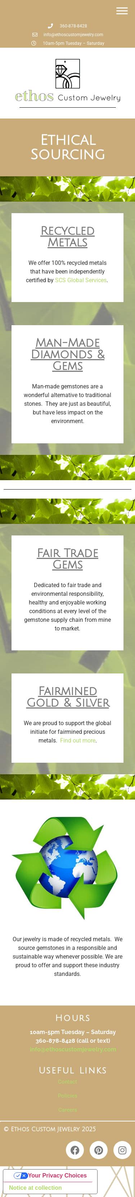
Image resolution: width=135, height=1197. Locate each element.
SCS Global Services (81, 280)
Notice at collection (35, 1188)
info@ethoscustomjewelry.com (73, 1049)
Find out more (77, 740)
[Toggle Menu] (122, 10)
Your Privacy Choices (57, 1175)
